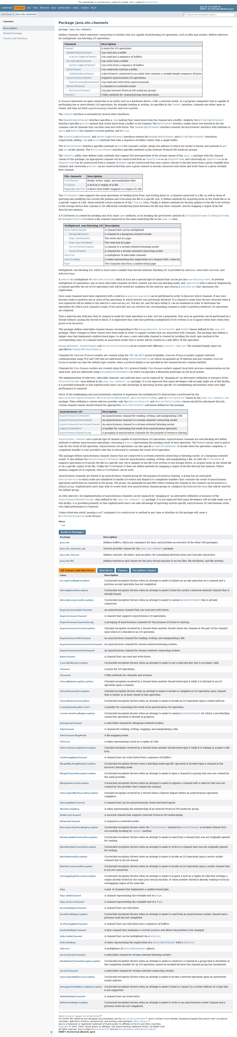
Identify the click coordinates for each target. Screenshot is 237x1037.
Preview (44, 8)
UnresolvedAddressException (77, 977)
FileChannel (67, 729)
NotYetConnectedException (76, 866)
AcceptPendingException (75, 580)
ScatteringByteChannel (73, 924)
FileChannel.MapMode (73, 735)
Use (29, 8)
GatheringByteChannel (73, 757)
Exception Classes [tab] (144, 570)
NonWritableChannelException (78, 847)
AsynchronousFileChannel (75, 638)
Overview (7, 8)
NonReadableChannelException (78, 837)
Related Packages (12, 33)
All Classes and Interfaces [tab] (77, 570)
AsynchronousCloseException (77, 628)
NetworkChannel (70, 821)
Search (85, 8)
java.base (6, 14)
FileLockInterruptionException (78, 748)
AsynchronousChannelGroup (77, 622)
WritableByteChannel (72, 996)
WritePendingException (74, 1002)
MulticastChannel (70, 815)
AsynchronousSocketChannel (77, 650)
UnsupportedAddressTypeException (81, 987)
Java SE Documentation (134, 1019)
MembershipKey (69, 809)
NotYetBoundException (73, 856)
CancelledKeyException (74, 663)
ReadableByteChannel (73, 908)
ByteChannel (67, 656)
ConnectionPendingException (77, 713)
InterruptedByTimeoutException (79, 793)
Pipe (62, 889)
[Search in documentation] (209, 14)
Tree (35, 8)
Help (93, 8)
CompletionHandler (71, 707)
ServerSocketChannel (73, 955)
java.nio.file (67, 561)
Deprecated (64, 8)
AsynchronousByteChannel (76, 610)
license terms (151, 2)
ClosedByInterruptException (76, 681)
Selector (65, 948)
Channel (65, 669)
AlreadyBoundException (74, 590)
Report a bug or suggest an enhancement (79, 1016)
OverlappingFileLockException (78, 876)
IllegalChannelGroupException (78, 773)
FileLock (65, 741)
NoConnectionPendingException (79, 827)
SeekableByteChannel (73, 930)
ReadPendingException (73, 914)
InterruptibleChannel (72, 802)
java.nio (64, 542)
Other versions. (140, 1021)
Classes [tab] (122, 570)
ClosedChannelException (74, 691)
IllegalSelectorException (74, 783)
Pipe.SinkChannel (70, 895)
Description (10, 28)
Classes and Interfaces (15, 38)
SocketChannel (69, 971)
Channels (65, 675)
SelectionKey (67, 942)
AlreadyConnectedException (76, 600)
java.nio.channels (26, 14)
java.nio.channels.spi (72, 548)
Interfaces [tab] (106, 570)
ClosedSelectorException (75, 701)
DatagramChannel (71, 723)
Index (76, 8)
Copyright (63, 1026)
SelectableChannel (71, 936)
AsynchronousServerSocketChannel (81, 644)
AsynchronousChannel (73, 616)
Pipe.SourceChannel (72, 902)
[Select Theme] (99, 7)
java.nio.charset (69, 555)
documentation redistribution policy (136, 1029)
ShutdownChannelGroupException (80, 961)
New (53, 8)
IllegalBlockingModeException (78, 763)
